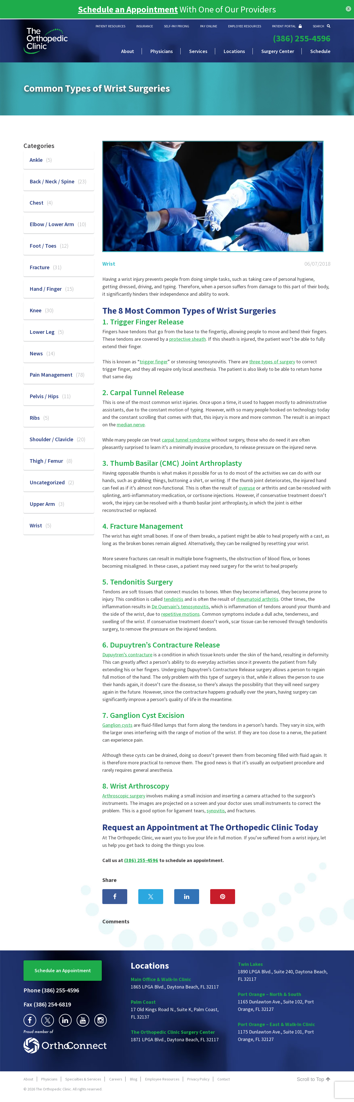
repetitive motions (180, 614)
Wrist (108, 263)
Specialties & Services (83, 1079)
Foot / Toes (49, 245)
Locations (234, 51)
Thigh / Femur (51, 460)
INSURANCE (144, 26)
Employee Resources (162, 1079)
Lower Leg (47, 331)
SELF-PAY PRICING (176, 26)
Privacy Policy (198, 1079)
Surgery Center (277, 51)
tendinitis (173, 599)
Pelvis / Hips (50, 396)
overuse (247, 488)
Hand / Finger (52, 288)
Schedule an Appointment (63, 970)
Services (198, 51)
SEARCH (321, 26)
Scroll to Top (313, 1079)
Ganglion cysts (117, 725)
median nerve (131, 424)
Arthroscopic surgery (123, 795)
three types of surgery (272, 361)
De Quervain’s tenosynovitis (180, 606)
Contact (223, 1079)
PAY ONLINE (208, 26)
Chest (41, 202)
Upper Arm (47, 503)
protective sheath (187, 339)
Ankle (41, 159)
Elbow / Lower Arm (58, 224)
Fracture (46, 267)
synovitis (216, 810)
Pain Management (57, 374)
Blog (133, 1079)
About (127, 51)
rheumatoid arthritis (257, 599)
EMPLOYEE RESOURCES (244, 26)
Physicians (161, 51)
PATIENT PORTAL (287, 26)
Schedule (320, 51)
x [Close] (348, 8)
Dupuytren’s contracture (127, 654)
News (42, 353)
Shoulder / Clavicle (57, 439)
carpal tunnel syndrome (186, 440)
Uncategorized (52, 482)
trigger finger (154, 361)
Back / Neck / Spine (58, 181)
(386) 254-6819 (47, 1004)
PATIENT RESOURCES (110, 26)
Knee (42, 310)
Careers (115, 1079)
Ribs (39, 417)
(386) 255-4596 (301, 38)
